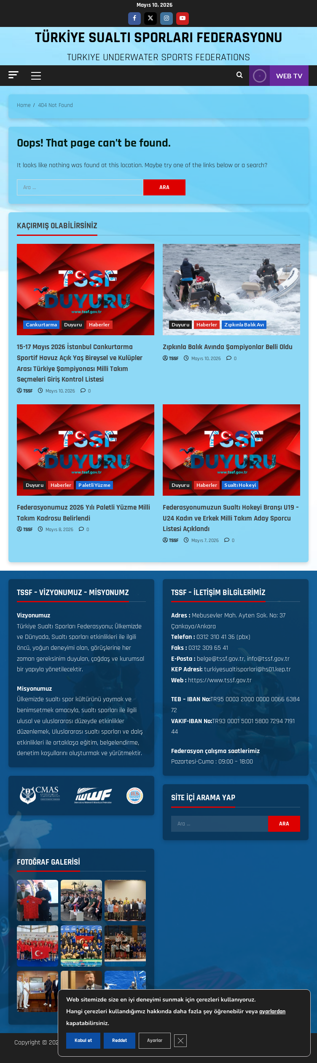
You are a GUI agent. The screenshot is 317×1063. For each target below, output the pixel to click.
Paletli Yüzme (94, 485)
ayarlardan (272, 1011)
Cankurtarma (41, 324)
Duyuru (73, 324)
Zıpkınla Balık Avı (244, 324)
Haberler (99, 324)
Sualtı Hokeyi (239, 485)
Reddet (119, 1040)
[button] (13, 74)
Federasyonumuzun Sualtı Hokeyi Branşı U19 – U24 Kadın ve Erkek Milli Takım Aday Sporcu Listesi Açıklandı (231, 518)
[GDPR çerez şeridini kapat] (180, 1040)
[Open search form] (239, 75)
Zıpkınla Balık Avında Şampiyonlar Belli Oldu (228, 347)
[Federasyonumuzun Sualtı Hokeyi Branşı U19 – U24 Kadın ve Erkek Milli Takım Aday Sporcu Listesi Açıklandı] (231, 450)
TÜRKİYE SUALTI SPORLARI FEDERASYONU (158, 37)
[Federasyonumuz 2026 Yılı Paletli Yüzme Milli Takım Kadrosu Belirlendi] (85, 450)
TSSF (27, 391)
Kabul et (83, 1040)
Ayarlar (154, 1040)
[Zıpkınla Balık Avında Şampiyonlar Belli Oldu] (231, 289)
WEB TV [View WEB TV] (275, 75)
